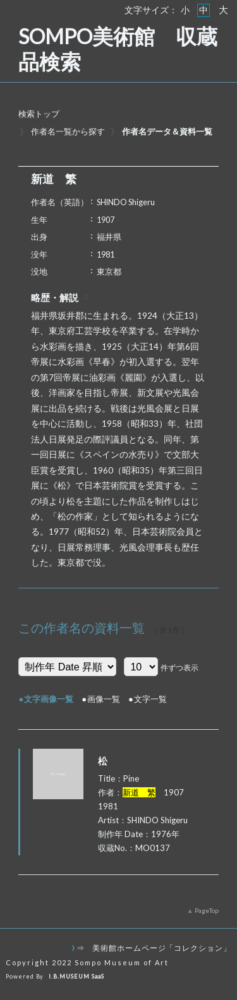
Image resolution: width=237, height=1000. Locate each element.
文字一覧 (150, 699)
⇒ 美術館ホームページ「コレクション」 (153, 947)
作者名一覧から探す (68, 131)
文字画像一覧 (48, 699)
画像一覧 (103, 699)
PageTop (207, 910)
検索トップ (38, 114)
